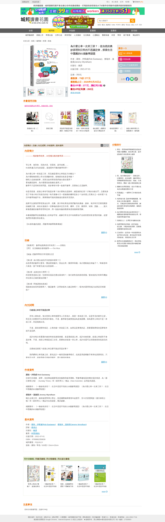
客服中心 (105, 517)
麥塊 (123, 25)
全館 (31, 31)
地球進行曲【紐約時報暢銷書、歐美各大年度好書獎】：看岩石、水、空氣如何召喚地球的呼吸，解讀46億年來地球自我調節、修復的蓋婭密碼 (129, 203)
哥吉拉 (128, 25)
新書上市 (39, 35)
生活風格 (86, 35)
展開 (104, 232)
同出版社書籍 (63, 459)
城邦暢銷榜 (29, 35)
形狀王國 (49, 128)
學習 (119, 35)
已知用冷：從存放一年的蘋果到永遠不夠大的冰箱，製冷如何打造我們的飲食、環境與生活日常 (129, 235)
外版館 (72, 31)
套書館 (93, 31)
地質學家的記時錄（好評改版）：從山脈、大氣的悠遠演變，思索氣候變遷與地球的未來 (129, 226)
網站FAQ (47, 517)
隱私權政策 (87, 517)
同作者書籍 (29, 459)
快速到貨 (35, 2)
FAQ (45, 509)
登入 (108, 2)
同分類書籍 (51, 459)
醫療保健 (105, 35)
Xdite (113, 25)
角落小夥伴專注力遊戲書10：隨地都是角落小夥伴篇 (132, 131)
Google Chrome (51, 519)
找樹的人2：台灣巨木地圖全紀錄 (128, 220)
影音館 (134, 31)
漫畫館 (113, 31)
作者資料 (50, 145)
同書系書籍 (40, 459)
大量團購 (63, 517)
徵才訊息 (39, 517)
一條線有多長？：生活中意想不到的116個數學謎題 (50, 486)
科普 (113, 35)
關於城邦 (31, 517)
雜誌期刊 (136, 35)
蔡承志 (34, 427)
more (137, 252)
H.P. (136, 25)
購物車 (139, 2)
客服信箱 (113, 517)
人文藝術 (77, 35)
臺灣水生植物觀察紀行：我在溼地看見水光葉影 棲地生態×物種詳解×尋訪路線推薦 (129, 243)
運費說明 (25, 2)
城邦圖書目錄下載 (74, 517)
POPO (118, 25)
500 (140, 25)
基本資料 (59, 145)
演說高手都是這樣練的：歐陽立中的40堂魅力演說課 (66, 131)
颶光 (103, 25)
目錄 (35, 145)
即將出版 (49, 35)
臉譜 (80, 65)
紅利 (121, 2)
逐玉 (132, 25)
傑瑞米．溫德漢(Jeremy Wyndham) (72, 424)
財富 (99, 25)
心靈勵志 (96, 35)
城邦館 (51, 31)
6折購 (127, 2)
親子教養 (126, 35)
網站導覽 (55, 517)
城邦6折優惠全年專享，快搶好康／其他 (38, 106)
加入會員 (115, 2)
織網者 (108, 25)
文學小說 (58, 35)
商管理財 (68, 35)
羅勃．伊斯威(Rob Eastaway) (89, 59)
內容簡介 (27, 145)
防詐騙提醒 (96, 517)
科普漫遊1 (35, 433)
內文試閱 (41, 145)
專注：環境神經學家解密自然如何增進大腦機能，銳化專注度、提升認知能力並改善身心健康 (129, 152)
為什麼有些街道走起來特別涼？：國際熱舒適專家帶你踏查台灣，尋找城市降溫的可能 (129, 214)
